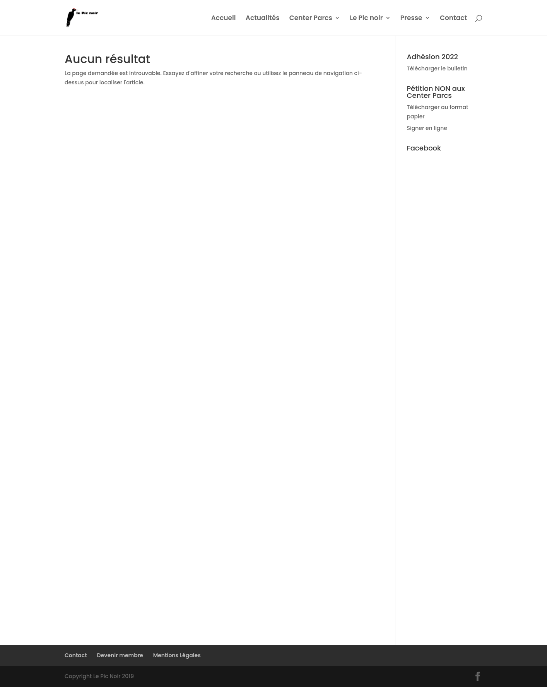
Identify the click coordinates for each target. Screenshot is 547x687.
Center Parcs (310, 18)
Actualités (263, 18)
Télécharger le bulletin (437, 68)
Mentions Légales (177, 655)
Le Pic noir (366, 18)
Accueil (223, 18)
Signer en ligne (427, 128)
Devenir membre (120, 655)
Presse (411, 18)
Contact (453, 18)
